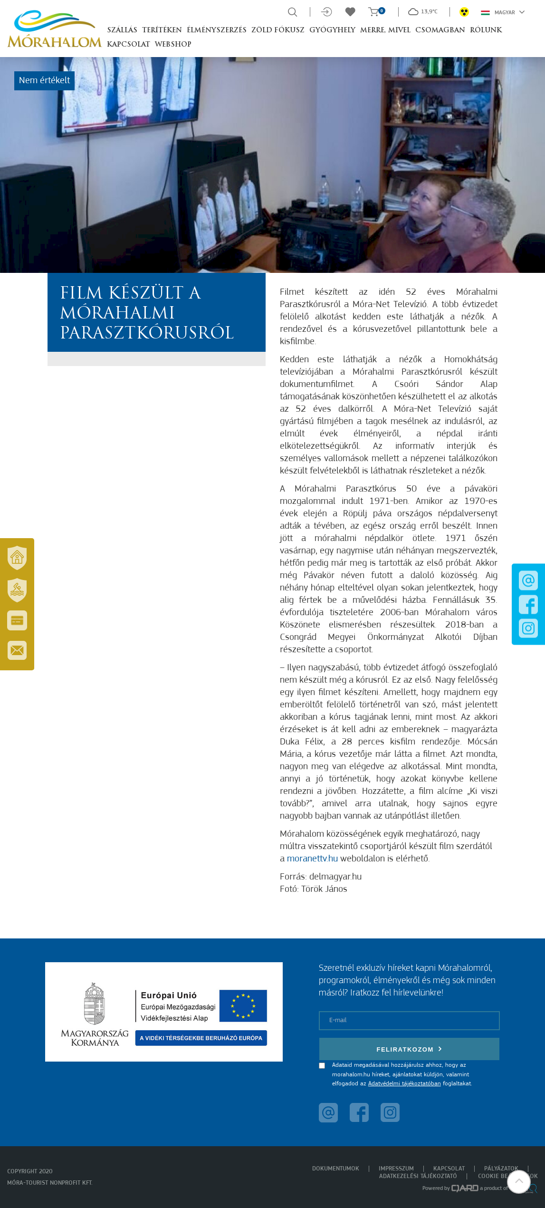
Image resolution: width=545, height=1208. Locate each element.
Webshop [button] (173, 44)
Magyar (503, 12)
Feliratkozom (409, 1049)
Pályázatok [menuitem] (501, 1169)
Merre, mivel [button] (385, 30)
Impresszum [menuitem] (396, 1169)
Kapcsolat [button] (128, 44)
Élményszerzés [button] (217, 30)
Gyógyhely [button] (332, 30)
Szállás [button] (122, 30)
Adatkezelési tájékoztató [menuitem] (418, 1176)
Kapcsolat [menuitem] (449, 1169)
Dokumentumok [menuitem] (335, 1169)
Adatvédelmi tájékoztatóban (404, 1084)
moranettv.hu (312, 859)
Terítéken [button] (162, 30)
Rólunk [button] (486, 30)
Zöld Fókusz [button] (278, 30)
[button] (519, 1182)
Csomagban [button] (440, 30)
